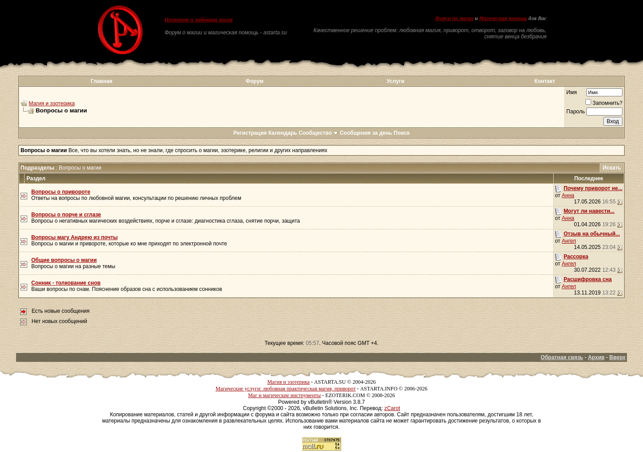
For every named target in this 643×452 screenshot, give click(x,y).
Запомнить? (603, 103)
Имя (571, 92)
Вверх (618, 357)
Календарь (282, 133)
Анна (568, 195)
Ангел (569, 241)
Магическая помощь (503, 18)
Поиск (402, 133)
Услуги (396, 81)
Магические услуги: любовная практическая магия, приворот (286, 389)
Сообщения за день (366, 133)
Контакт (544, 81)
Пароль (575, 111)
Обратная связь (562, 357)
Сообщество (318, 133)
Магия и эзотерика (52, 103)
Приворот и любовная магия (199, 20)
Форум (254, 81)
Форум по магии (454, 18)
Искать (612, 168)
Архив (596, 357)
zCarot (392, 408)
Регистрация (250, 133)
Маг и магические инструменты (284, 395)
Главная (102, 81)
